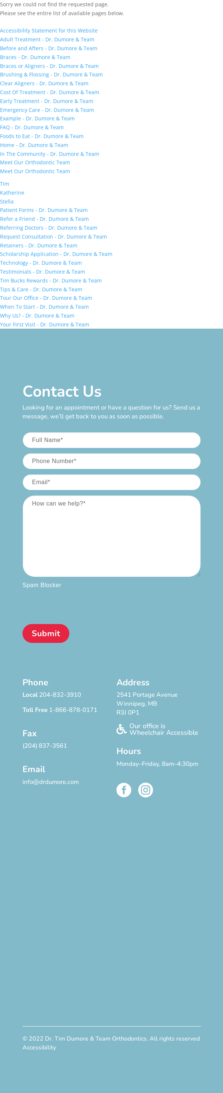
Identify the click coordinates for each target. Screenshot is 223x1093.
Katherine (12, 192)
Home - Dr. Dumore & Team (34, 144)
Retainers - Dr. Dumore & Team (38, 245)
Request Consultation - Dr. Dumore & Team (53, 236)
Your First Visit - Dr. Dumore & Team (44, 324)
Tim (4, 183)
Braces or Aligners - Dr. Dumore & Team (49, 65)
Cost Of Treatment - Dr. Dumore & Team (49, 92)
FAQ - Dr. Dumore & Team (32, 127)
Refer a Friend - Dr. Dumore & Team (44, 218)
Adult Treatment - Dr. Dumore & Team (47, 39)
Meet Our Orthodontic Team (35, 162)
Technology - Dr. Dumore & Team (41, 262)
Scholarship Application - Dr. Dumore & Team (56, 253)
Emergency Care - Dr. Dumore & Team (47, 109)
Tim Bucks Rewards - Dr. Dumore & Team (51, 280)
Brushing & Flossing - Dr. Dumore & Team (51, 74)
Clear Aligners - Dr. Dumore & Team (44, 83)
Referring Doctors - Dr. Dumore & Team (48, 227)
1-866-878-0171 (73, 710)
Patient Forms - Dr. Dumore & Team (44, 209)
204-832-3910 (60, 695)
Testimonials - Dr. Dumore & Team (42, 271)
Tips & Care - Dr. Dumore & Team (41, 289)
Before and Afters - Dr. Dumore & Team (48, 48)
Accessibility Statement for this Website (49, 30)
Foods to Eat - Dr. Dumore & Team (42, 136)
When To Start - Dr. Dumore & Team (44, 306)
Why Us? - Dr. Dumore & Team (37, 315)
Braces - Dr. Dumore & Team (35, 57)
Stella (7, 201)
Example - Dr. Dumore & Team (37, 118)
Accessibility (39, 1048)
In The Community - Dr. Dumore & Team (49, 153)
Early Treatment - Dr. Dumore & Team (46, 100)
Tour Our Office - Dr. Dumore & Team (46, 297)
